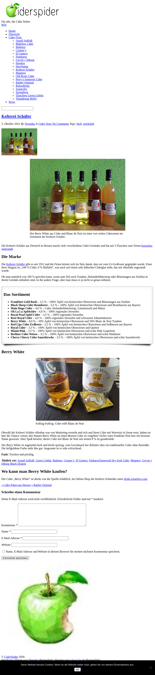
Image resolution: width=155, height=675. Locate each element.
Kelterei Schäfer (25, 69)
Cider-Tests (15, 37)
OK (77, 669)
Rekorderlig (22, 85)
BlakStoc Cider (24, 43)
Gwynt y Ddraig (25, 59)
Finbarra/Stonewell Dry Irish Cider (109, 460)
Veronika (30, 123)
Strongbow (22, 92)
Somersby (21, 89)
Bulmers (20, 47)
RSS (3, 24)
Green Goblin (43, 460)
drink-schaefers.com (135, 478)
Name (5, 535)
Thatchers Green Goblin (29, 95)
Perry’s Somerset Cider (29, 79)
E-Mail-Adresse (11, 542)
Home (12, 30)
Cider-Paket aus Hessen (16, 485)
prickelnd (88, 123)
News (12, 101)
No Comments (60, 123)
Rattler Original (25, 82)
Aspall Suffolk (24, 40)
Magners (21, 72)
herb (79, 123)
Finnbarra (21, 56)
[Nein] (150, 667)
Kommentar (9, 529)
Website (6, 549)
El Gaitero (22, 53)
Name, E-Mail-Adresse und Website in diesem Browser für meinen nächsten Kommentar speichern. (63, 555)
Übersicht (14, 34)
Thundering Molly (26, 98)
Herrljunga (22, 66)
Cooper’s (21, 50)
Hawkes (20, 63)
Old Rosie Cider (25, 76)
